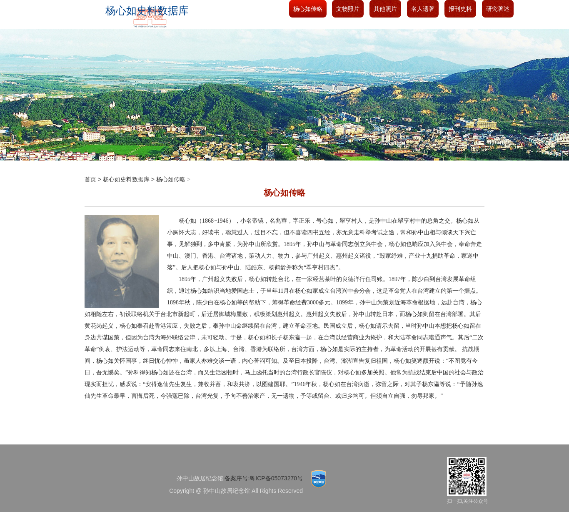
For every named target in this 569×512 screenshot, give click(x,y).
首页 (90, 179)
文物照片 (347, 8)
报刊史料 (460, 8)
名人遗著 (422, 8)
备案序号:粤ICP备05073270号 (264, 478)
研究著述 (497, 8)
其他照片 (385, 8)
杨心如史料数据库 (126, 179)
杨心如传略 (307, 8)
